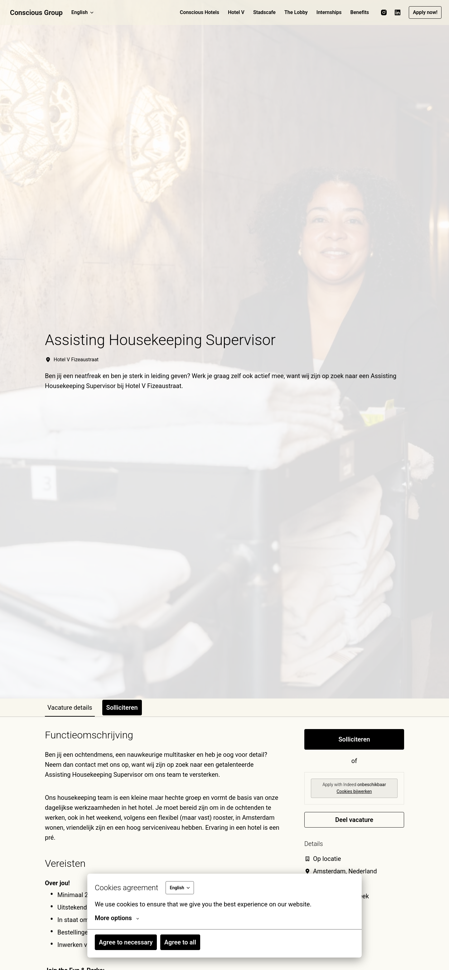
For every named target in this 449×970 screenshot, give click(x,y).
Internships (329, 12)
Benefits (359, 12)
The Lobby (296, 12)
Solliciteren (354, 739)
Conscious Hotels (199, 12)
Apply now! (425, 12)
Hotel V (236, 12)
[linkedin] (397, 12)
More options (117, 918)
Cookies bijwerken (354, 791)
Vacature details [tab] (69, 707)
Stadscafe (264, 12)
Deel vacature (354, 820)
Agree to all (180, 942)
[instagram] (384, 12)
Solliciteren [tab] (122, 707)
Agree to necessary (126, 942)
